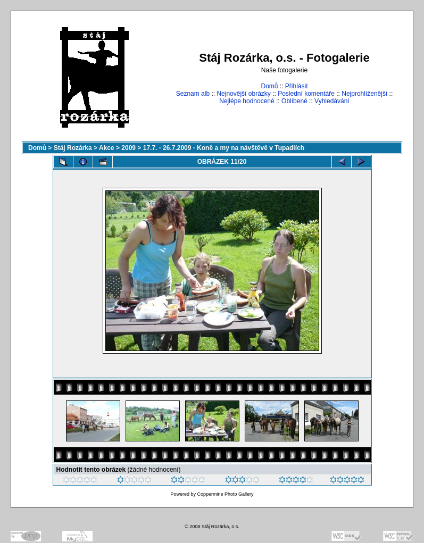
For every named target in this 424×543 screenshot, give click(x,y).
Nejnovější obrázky (243, 93)
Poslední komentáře (306, 93)
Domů (269, 86)
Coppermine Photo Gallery (225, 494)
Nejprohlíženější (364, 93)
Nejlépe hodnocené (246, 101)
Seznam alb (193, 93)
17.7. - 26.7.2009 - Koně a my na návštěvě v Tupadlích (223, 148)
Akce (106, 148)
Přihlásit (296, 86)
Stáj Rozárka (73, 148)
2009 (128, 148)
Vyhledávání (332, 101)
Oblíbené (294, 101)
